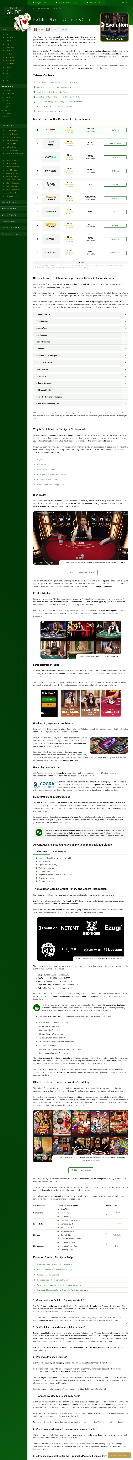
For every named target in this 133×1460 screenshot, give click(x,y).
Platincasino (10, 64)
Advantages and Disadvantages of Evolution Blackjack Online (59, 97)
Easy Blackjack (10, 157)
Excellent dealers (43, 465)
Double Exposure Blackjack (14, 153)
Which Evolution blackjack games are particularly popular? (59, 1285)
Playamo (8, 67)
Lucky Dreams (10, 57)
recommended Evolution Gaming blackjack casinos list (86, 1318)
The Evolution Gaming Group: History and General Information (59, 102)
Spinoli (8, 77)
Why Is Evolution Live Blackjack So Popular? (52, 92)
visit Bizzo (115, 225)
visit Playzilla (115, 157)
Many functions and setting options (50, 485)
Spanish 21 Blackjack (12, 190)
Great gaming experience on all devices (51, 475)
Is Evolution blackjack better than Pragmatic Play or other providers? (62, 1290)
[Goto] (81, 572)
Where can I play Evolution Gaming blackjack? (54, 1265)
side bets (102, 293)
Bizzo (7, 44)
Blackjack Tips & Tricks (10, 228)
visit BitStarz (115, 171)
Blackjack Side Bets (9, 208)
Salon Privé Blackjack (12, 183)
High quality (41, 460)
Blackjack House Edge (10, 202)
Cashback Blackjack (12, 150)
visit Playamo (115, 130)
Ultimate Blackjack (12, 196)
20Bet (7, 34)
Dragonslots (10, 47)
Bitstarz (117, 1213)
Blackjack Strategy (8, 221)
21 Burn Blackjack (11, 131)
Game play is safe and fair (47, 480)
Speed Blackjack (11, 193)
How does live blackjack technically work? (52, 1280)
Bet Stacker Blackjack (13, 140)
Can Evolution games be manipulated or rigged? (55, 1270)
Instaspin (9, 51)
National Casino (11, 60)
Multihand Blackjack (12, 176)
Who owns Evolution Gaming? (48, 1275)
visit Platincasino (115, 253)
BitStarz (8, 41)
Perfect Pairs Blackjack (13, 180)
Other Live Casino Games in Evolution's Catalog (54, 106)
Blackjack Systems (9, 215)
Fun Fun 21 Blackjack (12, 167)
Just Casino (9, 54)
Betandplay (9, 37)
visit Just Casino (115, 239)
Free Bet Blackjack (11, 163)
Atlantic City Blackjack (13, 137)
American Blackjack (12, 134)
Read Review (69, 132)
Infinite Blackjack (11, 170)
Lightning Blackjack (12, 173)
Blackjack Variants (8, 126)
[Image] (81, 703)
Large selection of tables (46, 470)
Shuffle (8, 73)
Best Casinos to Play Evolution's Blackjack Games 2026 (57, 82)
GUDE (14, 12)
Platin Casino (117, 1235)
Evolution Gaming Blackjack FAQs (49, 111)
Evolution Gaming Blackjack (12, 234)
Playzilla (8, 70)
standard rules (90, 293)
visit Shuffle (115, 212)
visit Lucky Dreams (115, 144)
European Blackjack (12, 160)
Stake (7, 80)
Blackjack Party (11, 144)
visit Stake (115, 184)
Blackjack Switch (11, 147)
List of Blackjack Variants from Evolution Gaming (54, 87)
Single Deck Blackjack (12, 186)
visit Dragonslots (115, 198)
